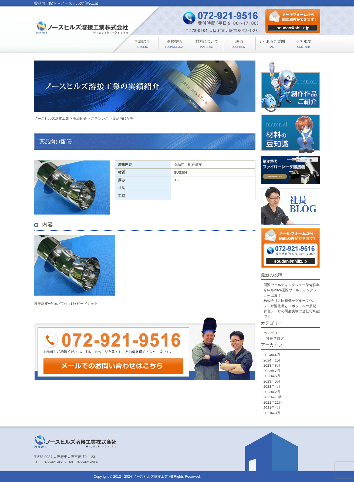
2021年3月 (272, 413)
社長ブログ (275, 338)
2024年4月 (272, 355)
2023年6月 (272, 376)
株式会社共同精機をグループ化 (288, 301)
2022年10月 (273, 397)
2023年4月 (272, 386)
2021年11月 (273, 402)
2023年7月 (272, 371)
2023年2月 (272, 392)
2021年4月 (272, 408)
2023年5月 (272, 381)
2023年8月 (272, 365)
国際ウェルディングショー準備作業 (292, 285)
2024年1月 (272, 360)
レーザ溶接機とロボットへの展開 (290, 306)
